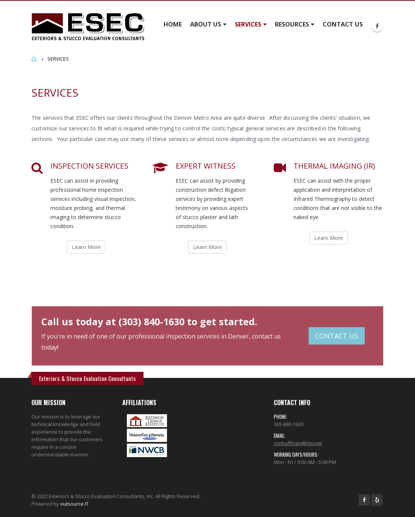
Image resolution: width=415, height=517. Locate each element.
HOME (173, 24)
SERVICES (248, 24)
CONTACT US (343, 24)
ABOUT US (205, 24)
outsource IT (74, 503)
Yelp (377, 500)
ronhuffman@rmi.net (298, 443)
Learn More (86, 247)
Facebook (364, 500)
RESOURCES (292, 24)
